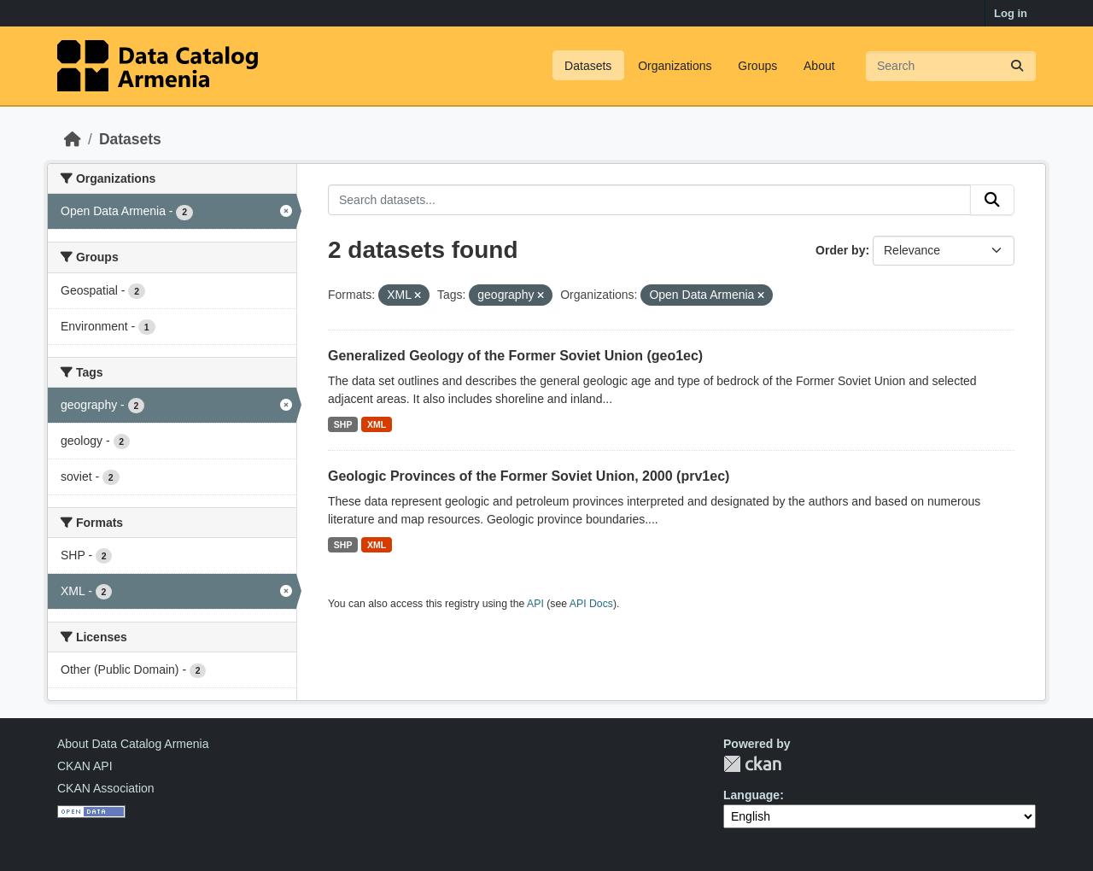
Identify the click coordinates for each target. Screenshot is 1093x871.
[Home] (72, 139)
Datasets (587, 66)
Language (751, 795)
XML (376, 424)
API (535, 604)
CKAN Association (106, 788)
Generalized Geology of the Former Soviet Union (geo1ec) (515, 355)
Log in (1010, 13)
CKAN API (85, 766)
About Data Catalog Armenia (132, 744)
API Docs (591, 604)
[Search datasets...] (951, 66)
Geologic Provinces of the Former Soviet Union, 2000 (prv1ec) (528, 476)
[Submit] (1017, 66)
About (819, 66)
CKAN (752, 764)
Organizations (674, 66)
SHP (343, 424)
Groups (757, 66)
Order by (840, 250)
